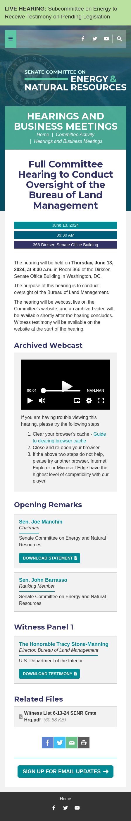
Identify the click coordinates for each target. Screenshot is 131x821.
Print (83, 742)
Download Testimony (48, 673)
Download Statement (48, 558)
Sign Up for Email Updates (65, 771)
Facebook (48, 742)
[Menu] (10, 39)
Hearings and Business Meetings (66, 121)
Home (43, 134)
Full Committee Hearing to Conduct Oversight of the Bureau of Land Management (65, 184)
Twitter (60, 742)
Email (71, 742)
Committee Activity (75, 134)
